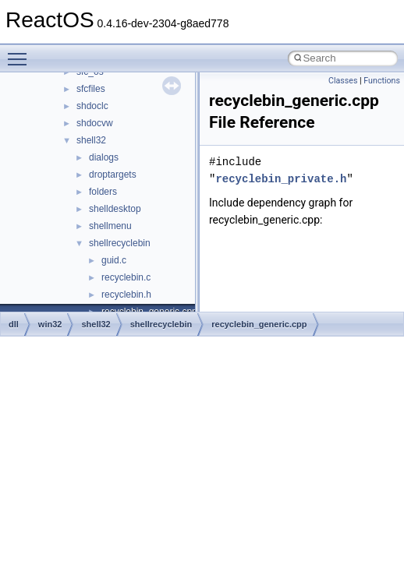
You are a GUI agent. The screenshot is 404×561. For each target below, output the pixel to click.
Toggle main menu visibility (21, 52)
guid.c (113, 260)
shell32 (91, 140)
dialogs (104, 157)
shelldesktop (115, 208)
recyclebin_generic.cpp (259, 324)
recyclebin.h (126, 294)
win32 (50, 324)
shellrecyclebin (120, 243)
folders (103, 191)
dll (14, 324)
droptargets (112, 174)
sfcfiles (90, 88)
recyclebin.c (126, 277)
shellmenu (110, 226)
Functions (381, 81)
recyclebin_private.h (280, 178)
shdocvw (94, 123)
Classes (342, 81)
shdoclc (92, 106)
